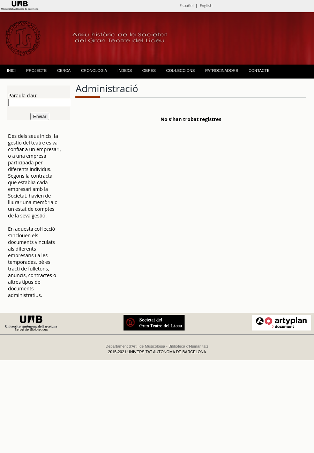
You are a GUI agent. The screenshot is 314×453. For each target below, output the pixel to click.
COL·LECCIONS (180, 70)
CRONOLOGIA (94, 70)
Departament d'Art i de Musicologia (135, 346)
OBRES (149, 70)
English (206, 5)
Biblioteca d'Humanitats (189, 346)
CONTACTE (259, 70)
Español (187, 5)
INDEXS (125, 70)
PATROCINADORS (221, 70)
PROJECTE (36, 70)
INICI (11, 70)
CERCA (64, 70)
